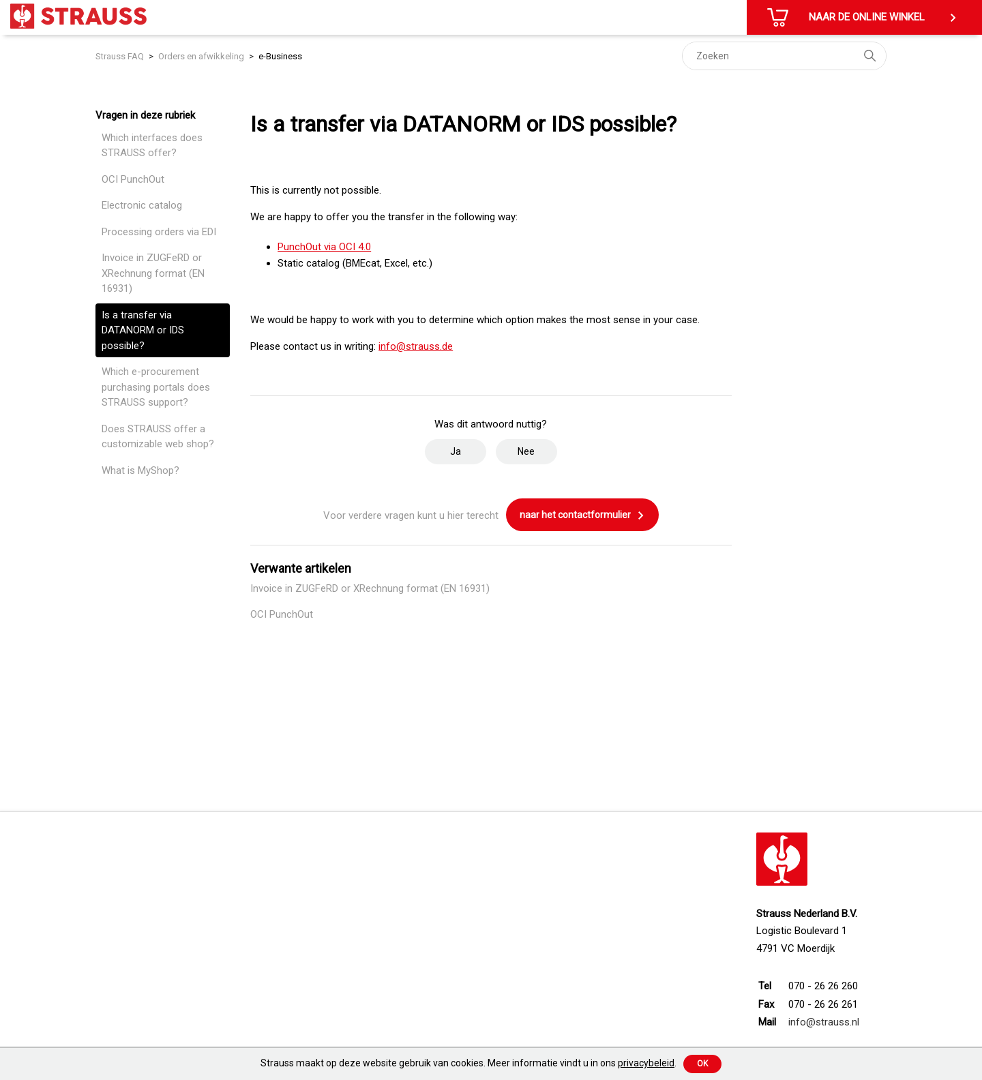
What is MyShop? (140, 470)
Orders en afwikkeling (201, 56)
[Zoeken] (784, 56)
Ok (702, 1063)
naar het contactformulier (582, 515)
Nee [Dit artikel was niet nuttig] (526, 451)
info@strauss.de (415, 346)
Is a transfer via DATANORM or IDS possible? (143, 330)
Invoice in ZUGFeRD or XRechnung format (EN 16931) (153, 273)
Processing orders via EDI (159, 232)
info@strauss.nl (823, 1022)
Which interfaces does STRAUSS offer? (152, 146)
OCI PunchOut (133, 179)
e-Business (280, 56)
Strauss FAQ (120, 56)
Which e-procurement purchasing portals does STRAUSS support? (156, 386)
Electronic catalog (142, 205)
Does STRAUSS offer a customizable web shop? (158, 437)
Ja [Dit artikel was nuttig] (455, 451)
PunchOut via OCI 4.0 (324, 247)
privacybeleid (646, 1063)
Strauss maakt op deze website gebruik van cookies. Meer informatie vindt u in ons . (468, 1063)
